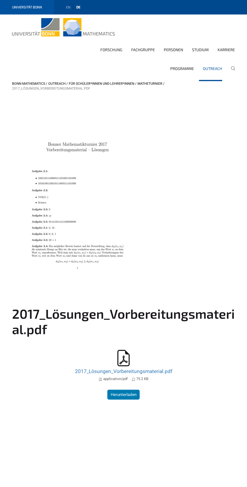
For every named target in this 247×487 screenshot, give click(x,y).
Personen (173, 49)
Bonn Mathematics (28, 83)
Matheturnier (149, 83)
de (78, 7)
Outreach (212, 68)
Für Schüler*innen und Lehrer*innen (101, 83)
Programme (182, 68)
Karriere (226, 49)
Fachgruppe (143, 49)
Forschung (111, 49)
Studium (200, 49)
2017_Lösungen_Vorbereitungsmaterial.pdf (123, 371)
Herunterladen (124, 394)
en (68, 7)
